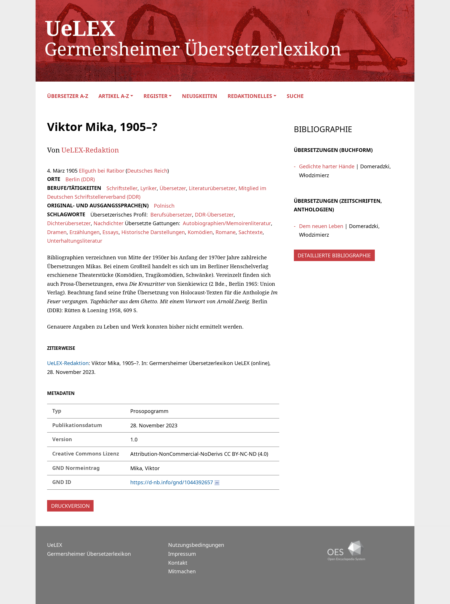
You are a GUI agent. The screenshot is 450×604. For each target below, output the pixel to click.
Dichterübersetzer (69, 223)
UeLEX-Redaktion (90, 150)
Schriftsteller (121, 188)
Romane (226, 232)
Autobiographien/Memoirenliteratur (227, 223)
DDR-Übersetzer (214, 214)
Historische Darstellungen (153, 232)
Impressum (182, 553)
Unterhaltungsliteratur (74, 240)
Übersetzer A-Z (67, 96)
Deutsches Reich (147, 170)
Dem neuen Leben (321, 226)
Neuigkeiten (199, 96)
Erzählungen (84, 232)
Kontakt (177, 562)
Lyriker (148, 188)
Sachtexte (250, 232)
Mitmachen (182, 571)
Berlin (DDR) (80, 179)
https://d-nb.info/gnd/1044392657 (171, 482)
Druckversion (70, 505)
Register (155, 96)
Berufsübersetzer (171, 214)
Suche (295, 96)
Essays (110, 232)
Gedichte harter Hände (326, 166)
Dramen (57, 232)
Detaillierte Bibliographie (334, 255)
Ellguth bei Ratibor (101, 170)
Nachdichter (108, 223)
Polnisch (164, 205)
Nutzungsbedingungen (196, 544)
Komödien (200, 232)
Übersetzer (173, 188)
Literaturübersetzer (212, 188)
